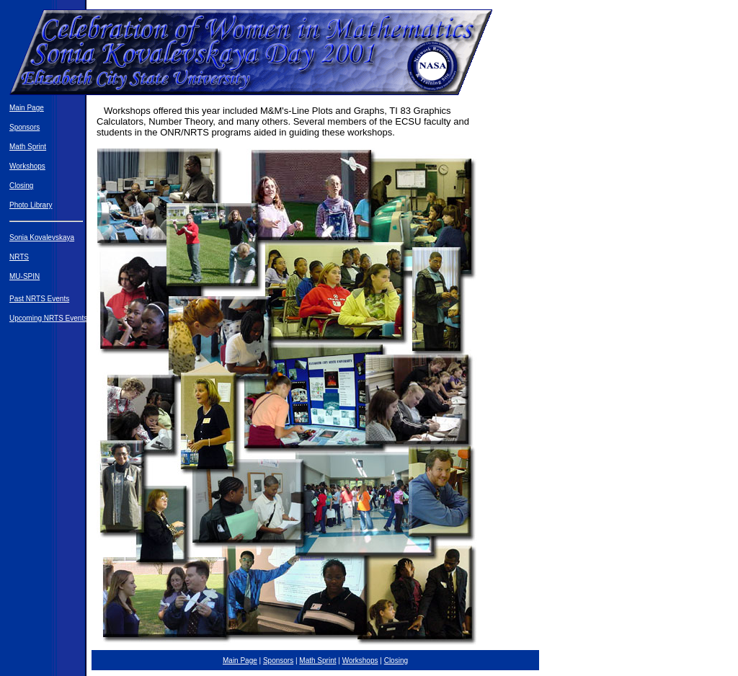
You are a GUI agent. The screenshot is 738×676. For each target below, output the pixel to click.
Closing (21, 186)
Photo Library (30, 205)
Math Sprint (27, 147)
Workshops (27, 166)
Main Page (26, 108)
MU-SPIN (24, 276)
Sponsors (24, 127)
